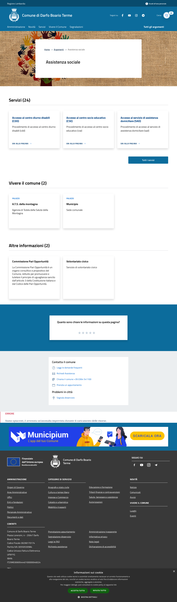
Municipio (72, 204)
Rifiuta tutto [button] (99, 590)
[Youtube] (128, 15)
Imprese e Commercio (58, 497)
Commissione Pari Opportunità (30, 261)
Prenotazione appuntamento (61, 531)
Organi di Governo (15, 487)
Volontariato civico (77, 261)
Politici (10, 507)
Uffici (9, 497)
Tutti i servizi (148, 160)
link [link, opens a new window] (115, 585)
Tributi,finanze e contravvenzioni (104, 492)
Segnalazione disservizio (59, 536)
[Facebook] (121, 15)
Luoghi (133, 511)
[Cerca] (166, 15)
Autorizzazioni (95, 502)
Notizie (133, 487)
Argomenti (59, 49)
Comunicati (135, 492)
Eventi (133, 515)
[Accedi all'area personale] (156, 3)
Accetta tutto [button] (78, 590)
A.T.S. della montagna (25, 204)
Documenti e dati (15, 517)
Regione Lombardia (16, 3)
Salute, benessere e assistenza (103, 497)
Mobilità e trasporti (57, 507)
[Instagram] (135, 15)
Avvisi (133, 497)
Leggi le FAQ (54, 541)
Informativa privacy (98, 536)
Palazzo (16, 198)
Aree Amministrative (17, 492)
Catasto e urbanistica (58, 502)
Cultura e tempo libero (58, 492)
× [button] (174, 571)
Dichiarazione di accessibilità (102, 546)
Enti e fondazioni (15, 502)
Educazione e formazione (100, 487)
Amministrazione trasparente (103, 531)
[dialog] (88, 585)
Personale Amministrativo (19, 512)
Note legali (94, 541)
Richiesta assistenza (57, 546)
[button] (88, 597)
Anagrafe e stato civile (58, 487)
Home (47, 49)
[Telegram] (142, 15)
